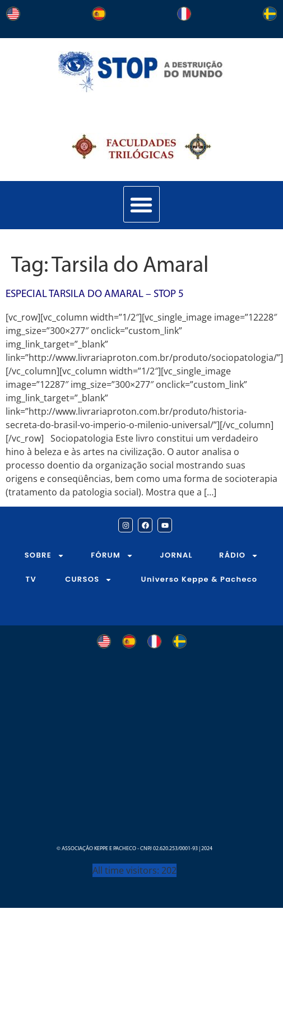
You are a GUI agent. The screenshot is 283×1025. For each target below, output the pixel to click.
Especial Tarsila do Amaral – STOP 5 (95, 294)
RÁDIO (238, 555)
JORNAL (176, 555)
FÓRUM (112, 555)
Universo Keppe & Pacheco (199, 579)
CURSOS (88, 580)
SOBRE (44, 555)
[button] (141, 204)
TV (31, 579)
